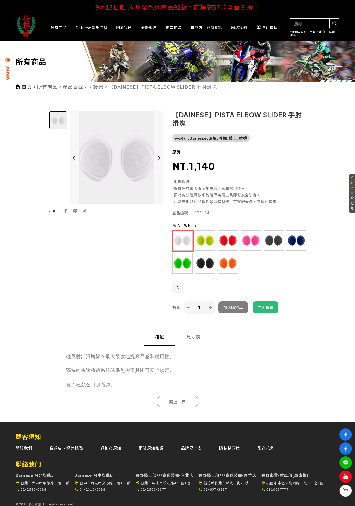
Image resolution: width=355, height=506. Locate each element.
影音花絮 (173, 27)
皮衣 (322, 31)
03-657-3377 (212, 489)
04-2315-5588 (89, 489)
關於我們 (124, 27)
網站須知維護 (151, 448)
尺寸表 (193, 336)
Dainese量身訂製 (91, 27)
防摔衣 (301, 31)
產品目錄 (73, 86)
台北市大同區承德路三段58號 (43, 483)
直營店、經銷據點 (206, 27)
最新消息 (149, 27)
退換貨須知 (110, 448)
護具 (293, 34)
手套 (313, 31)
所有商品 (59, 27)
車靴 (332, 31)
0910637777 (275, 489)
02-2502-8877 (151, 489)
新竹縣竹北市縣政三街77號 (223, 483)
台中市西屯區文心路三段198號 (102, 483)
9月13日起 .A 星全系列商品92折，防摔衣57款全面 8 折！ (178, 6)
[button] (74, 158)
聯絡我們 (239, 27)
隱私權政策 (229, 448)
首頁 (27, 86)
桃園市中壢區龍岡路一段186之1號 (292, 483)
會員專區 (267, 27)
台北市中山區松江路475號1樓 (163, 483)
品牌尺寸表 (191, 448)
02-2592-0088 (31, 489)
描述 (159, 336)
